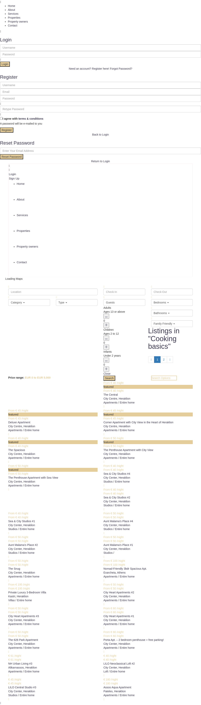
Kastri (11, 596)
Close (107, 373)
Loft (105, 671)
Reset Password (12, 156)
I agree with (23, 118)
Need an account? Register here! (89, 68)
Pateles (108, 691)
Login (5, 64)
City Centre (110, 398)
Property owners (18, 21)
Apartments (110, 402)
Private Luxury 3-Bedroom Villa (27, 592)
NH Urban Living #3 (20, 663)
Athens (121, 572)
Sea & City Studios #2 (116, 497)
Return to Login (100, 161)
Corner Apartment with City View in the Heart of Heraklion (138, 422)
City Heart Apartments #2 (118, 592)
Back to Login (100, 134)
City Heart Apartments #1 (118, 616)
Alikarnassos (16, 667)
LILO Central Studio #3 (22, 687)
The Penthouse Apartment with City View (128, 450)
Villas (11, 600)
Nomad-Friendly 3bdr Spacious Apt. (125, 568)
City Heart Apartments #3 (23, 616)
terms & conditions (30, 118)
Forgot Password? (121, 68)
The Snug (14, 568)
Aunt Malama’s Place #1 (118, 545)
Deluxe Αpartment (19, 422)
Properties (14, 17)
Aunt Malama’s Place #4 (118, 521)
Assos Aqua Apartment (117, 687)
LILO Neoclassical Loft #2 (119, 663)
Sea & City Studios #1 (21, 521)
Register (7, 130)
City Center (110, 477)
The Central (110, 394)
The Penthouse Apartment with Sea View (33, 477)
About (11, 9)
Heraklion (124, 398)
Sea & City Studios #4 (116, 473)
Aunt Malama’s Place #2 (23, 545)
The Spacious (16, 450)
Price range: (16, 377)
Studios (108, 481)
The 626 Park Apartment (23, 639)
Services (13, 13)
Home (11, 5)
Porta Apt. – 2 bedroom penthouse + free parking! (133, 639)
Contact (12, 25)
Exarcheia (109, 572)
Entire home (127, 402)
